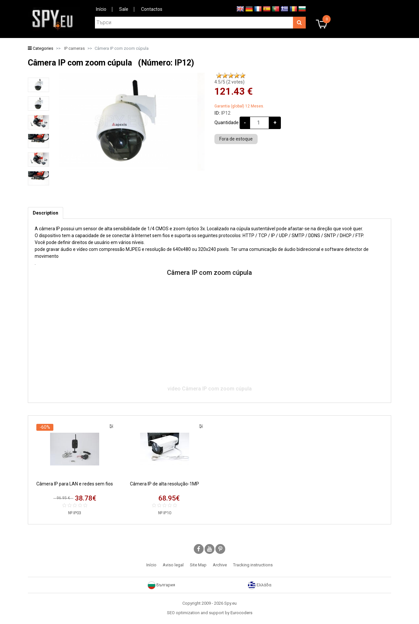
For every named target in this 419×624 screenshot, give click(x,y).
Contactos (151, 9)
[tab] (45, 213)
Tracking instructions (253, 564)
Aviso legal (173, 564)
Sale (123, 9)
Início (101, 9)
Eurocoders (241, 612)
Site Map (198, 564)
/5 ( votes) (229, 82)
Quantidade (226, 122)
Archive (220, 564)
